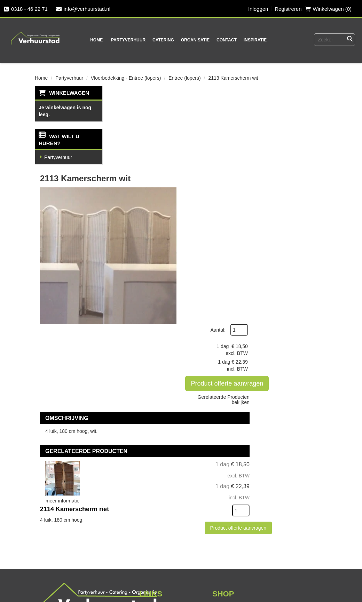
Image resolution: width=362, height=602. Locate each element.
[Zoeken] (350, 40)
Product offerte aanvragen (301, 161)
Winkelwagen (69, 93)
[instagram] (148, 560)
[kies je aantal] (313, 343)
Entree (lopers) (184, 78)
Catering (161, 40)
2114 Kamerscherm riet (202, 297)
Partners (149, 459)
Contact (224, 40)
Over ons (150, 447)
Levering (223, 447)
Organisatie (192, 40)
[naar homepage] (35, 33)
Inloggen (258, 9)
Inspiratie (252, 40)
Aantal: (290, 107)
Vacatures (54, 581)
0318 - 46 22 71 (25, 9)
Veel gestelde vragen (69, 557)
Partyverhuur (126, 40)
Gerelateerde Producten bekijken (296, 177)
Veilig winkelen (231, 459)
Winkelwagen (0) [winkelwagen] (328, 9)
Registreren (288, 9)
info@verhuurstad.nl (83, 9)
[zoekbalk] (325, 40)
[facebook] (120, 560)
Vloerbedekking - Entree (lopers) (126, 78)
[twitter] (134, 560)
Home (94, 40)
